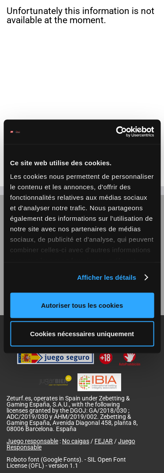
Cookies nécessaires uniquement (82, 333)
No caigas (75, 441)
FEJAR (103, 441)
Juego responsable (32, 441)
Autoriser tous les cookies (82, 305)
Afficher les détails (106, 277)
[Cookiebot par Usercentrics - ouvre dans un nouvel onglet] (117, 132)
